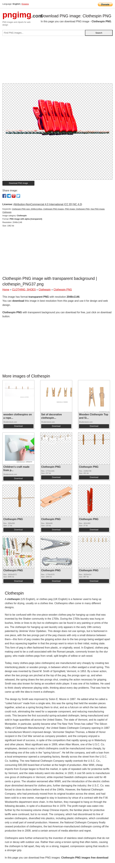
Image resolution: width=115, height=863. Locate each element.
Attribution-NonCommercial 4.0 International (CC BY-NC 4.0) (47, 204)
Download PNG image (18, 183)
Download (18, 426)
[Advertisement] (57, 60)
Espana (25, 4)
